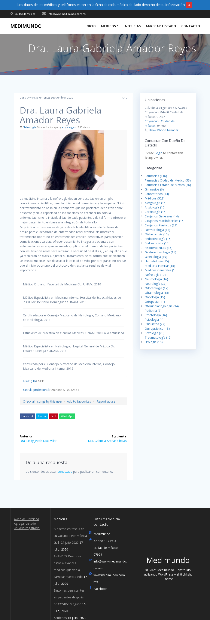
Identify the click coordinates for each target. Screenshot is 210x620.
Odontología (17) (156, 288)
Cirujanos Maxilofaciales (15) (165, 221)
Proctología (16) (156, 315)
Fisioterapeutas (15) (158, 248)
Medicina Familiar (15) (160, 266)
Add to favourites (79, 401)
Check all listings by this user (42, 401)
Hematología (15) (157, 261)
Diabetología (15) (157, 234)
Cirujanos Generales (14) (162, 216)
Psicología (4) (154, 319)
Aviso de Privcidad (26, 519)
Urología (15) (154, 342)
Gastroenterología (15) (160, 252)
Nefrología (29, 127)
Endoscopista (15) (157, 243)
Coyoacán (152, 121)
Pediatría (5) (153, 311)
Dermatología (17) (157, 230)
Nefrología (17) (155, 275)
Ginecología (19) (156, 257)
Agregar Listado (161, 26)
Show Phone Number (163, 130)
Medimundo (26, 26)
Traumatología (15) (158, 337)
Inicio (90, 26)
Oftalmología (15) (157, 293)
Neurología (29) (155, 284)
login (159, 153)
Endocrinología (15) (158, 239)
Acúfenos (60, 618)
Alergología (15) (156, 203)
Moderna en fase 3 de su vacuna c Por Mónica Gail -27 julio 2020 (70, 536)
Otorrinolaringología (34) (162, 306)
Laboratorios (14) (157, 194)
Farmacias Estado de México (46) (168, 185)
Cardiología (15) (156, 212)
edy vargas (31, 97)
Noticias (133, 26)
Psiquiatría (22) (155, 324)
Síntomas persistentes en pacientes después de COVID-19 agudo (69, 597)
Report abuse (106, 401)
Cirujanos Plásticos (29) (161, 225)
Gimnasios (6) (154, 189)
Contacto (190, 26)
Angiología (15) (155, 207)
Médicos (108, 26)
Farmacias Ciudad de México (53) (168, 180)
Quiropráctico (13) (157, 328)
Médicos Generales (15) (161, 270)
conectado (65, 471)
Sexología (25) (154, 333)
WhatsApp (67, 416)
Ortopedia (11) (155, 302)
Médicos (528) (154, 198)
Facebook (27, 416)
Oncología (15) (155, 297)
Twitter (42, 416)
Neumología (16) (156, 279)
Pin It (54, 416)
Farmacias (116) (156, 176)
